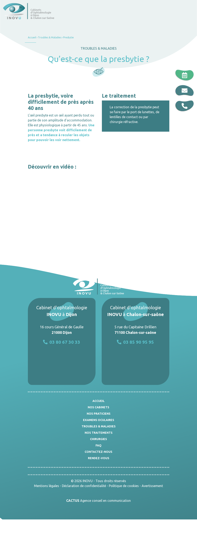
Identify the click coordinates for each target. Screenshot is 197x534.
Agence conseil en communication (98, 500)
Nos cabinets (98, 407)
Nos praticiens (98, 413)
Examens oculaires (98, 420)
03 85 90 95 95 (135, 342)
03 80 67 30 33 (61, 342)
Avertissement (152, 486)
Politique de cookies (124, 486)
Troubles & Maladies (49, 37)
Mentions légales (46, 486)
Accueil (32, 37)
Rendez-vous (98, 458)
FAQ (98, 445)
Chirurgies (98, 439)
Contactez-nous (98, 451)
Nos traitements (99, 432)
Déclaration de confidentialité (84, 486)
